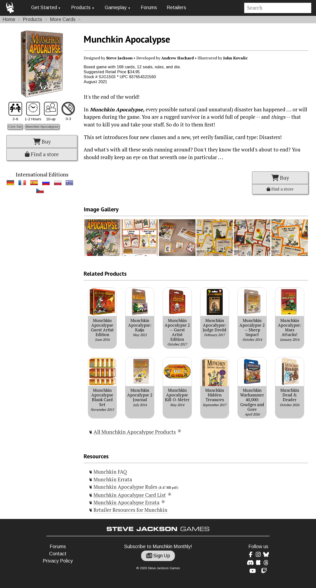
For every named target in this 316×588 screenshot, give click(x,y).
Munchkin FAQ (110, 471)
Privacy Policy (58, 561)
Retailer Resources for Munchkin (130, 510)
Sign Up (158, 555)
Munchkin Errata (113, 479)
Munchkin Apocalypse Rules (126, 487)
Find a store (42, 154)
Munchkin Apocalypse (42, 126)
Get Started (44, 7)
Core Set (15, 126)
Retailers (176, 7)
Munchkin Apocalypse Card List (130, 495)
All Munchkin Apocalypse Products (135, 431)
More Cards (63, 19)
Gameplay (116, 7)
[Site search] (277, 8)
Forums (149, 7)
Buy (42, 141)
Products (81, 7)
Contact (57, 553)
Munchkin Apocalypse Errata (126, 502)
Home (8, 19)
